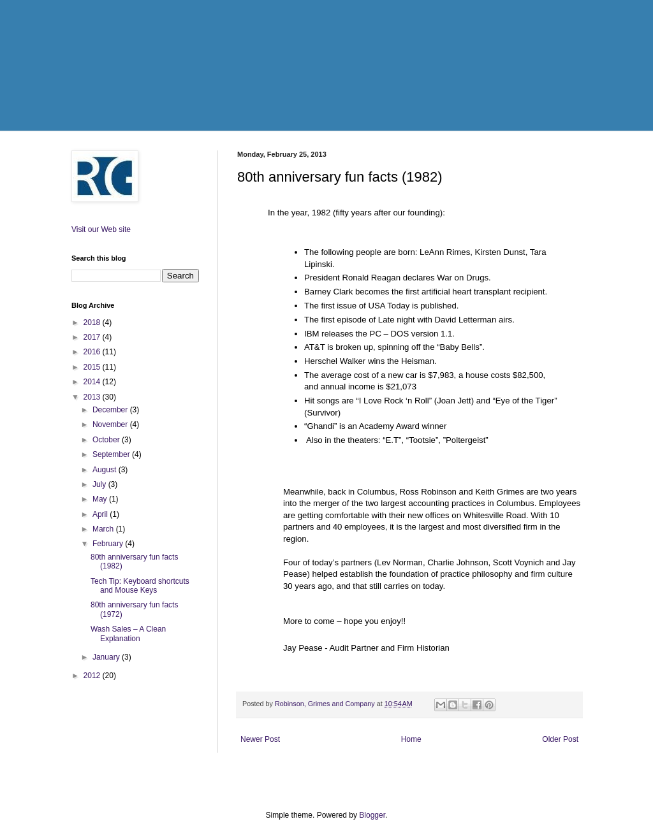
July (100, 484)
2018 (93, 322)
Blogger (372, 815)
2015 (93, 367)
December (111, 409)
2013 (93, 397)
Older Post (560, 739)
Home (411, 739)
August (105, 469)
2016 (93, 351)
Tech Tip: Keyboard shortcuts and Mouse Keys (140, 586)
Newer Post (260, 739)
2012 (93, 675)
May (100, 499)
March (104, 529)
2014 (93, 381)
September (112, 454)
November (111, 424)
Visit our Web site (101, 229)
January (107, 657)
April (101, 514)
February (108, 543)
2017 (93, 337)
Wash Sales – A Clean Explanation (128, 633)
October (107, 439)
